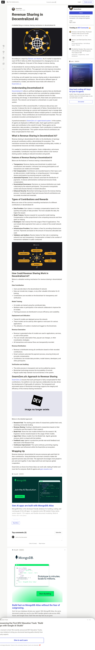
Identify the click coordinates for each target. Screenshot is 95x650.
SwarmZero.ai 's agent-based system (39, 121)
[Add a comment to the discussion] (38, 538)
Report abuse (42, 543)
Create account (88, 2)
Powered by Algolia (51, 2)
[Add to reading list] (3, 58)
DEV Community (83, 28)
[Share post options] (3, 69)
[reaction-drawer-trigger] (3, 46)
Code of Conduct (33, 543)
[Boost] (3, 63)
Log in (79, 2)
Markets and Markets (35, 59)
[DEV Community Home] (3, 2)
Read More (16, 523)
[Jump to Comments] (3, 52)
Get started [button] (81, 101)
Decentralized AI (17, 91)
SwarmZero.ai (16, 84)
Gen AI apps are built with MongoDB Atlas (33, 505)
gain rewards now (46, 469)
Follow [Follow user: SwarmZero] (81, 13)
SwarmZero (19, 8)
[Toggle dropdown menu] (61, 474)
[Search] (7, 2)
